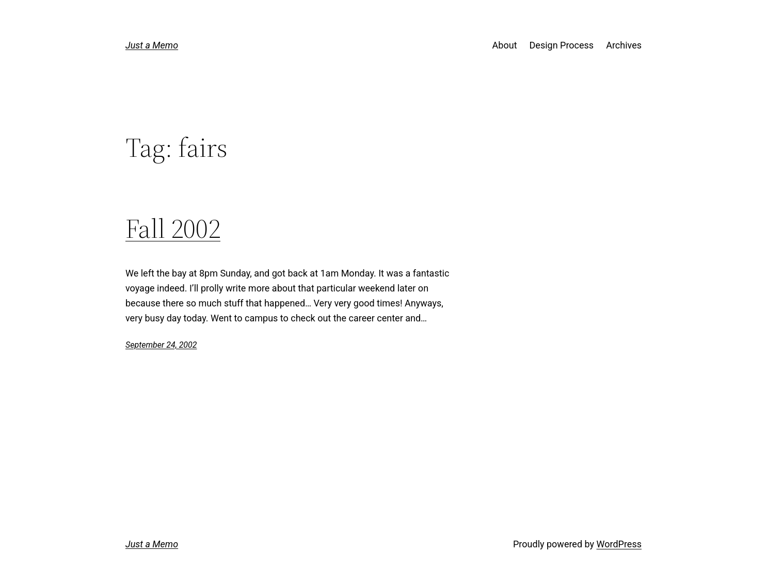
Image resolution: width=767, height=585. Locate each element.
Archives (624, 45)
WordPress (619, 544)
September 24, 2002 (161, 345)
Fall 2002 (172, 228)
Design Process (562, 45)
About (504, 45)
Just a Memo (151, 45)
